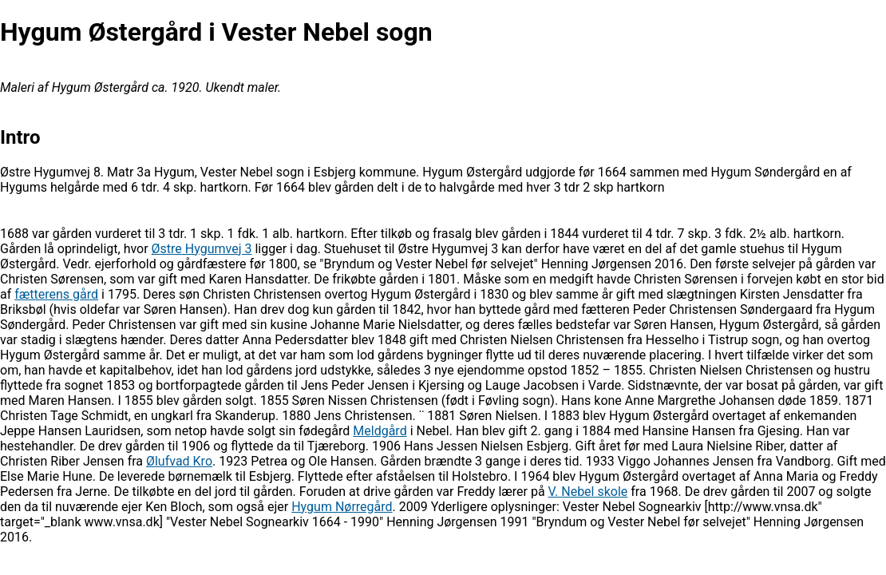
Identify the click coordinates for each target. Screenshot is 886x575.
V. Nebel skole (588, 491)
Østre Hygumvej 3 (202, 248)
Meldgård (379, 430)
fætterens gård (56, 294)
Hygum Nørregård (341, 506)
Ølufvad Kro (179, 461)
